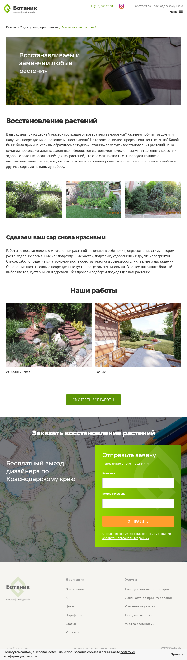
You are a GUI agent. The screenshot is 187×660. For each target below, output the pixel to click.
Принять (176, 654)
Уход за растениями (140, 624)
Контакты (73, 632)
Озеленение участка (140, 606)
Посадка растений (138, 615)
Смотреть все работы (93, 399)
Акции (70, 598)
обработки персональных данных (125, 538)
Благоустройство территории (147, 589)
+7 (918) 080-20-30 (102, 6)
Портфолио (74, 615)
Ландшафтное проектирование (149, 598)
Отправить (138, 521)
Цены (70, 606)
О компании (75, 589)
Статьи (71, 624)
